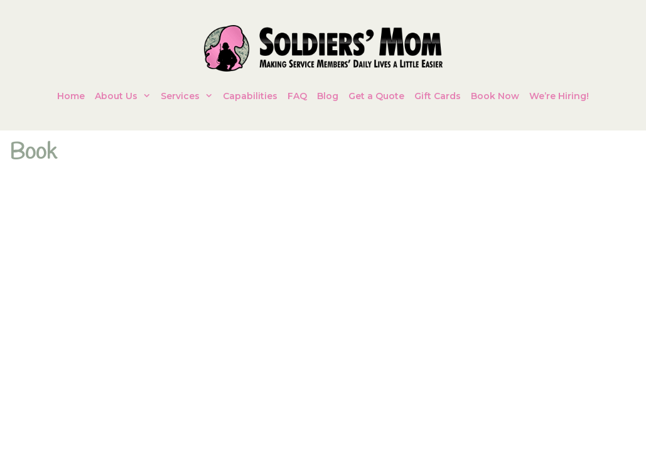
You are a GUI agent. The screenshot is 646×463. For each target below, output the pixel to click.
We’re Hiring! (559, 96)
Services (189, 96)
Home (71, 96)
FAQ (297, 96)
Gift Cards (437, 96)
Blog (327, 96)
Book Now (495, 96)
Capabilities (250, 96)
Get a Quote (376, 96)
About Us (125, 96)
